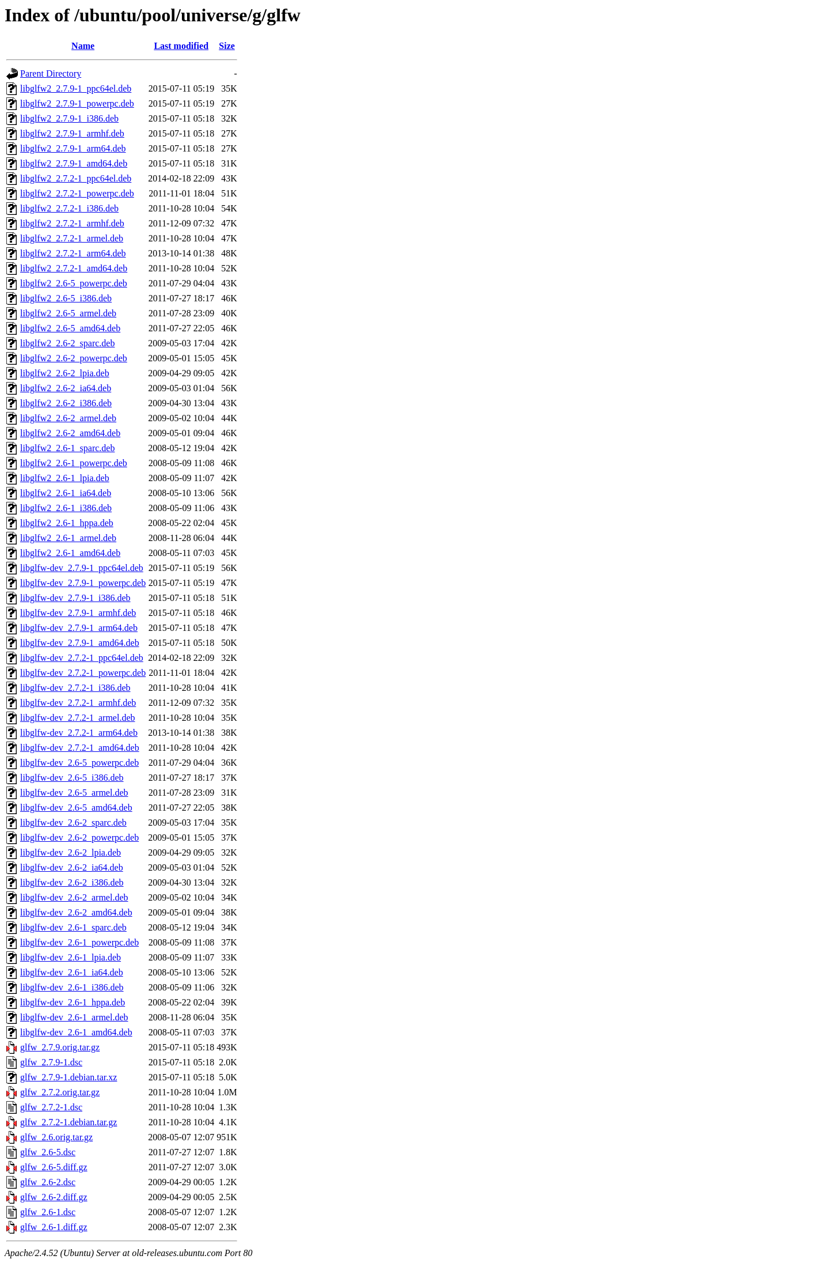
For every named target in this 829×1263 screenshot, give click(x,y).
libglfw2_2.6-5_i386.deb (66, 298)
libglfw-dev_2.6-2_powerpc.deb (79, 837)
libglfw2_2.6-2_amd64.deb (70, 433)
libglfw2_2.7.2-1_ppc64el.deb (75, 178)
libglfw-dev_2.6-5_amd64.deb (76, 807)
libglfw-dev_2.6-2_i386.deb (72, 882)
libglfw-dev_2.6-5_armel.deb (74, 792)
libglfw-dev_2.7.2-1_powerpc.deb (83, 673)
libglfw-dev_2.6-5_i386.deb (72, 777)
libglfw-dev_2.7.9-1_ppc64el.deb (81, 568)
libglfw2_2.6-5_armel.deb (68, 313)
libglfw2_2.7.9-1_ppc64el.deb (75, 88)
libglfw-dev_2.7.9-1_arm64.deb (79, 628)
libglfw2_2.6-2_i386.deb (66, 403)
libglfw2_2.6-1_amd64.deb (70, 553)
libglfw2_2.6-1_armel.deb (68, 538)
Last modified (181, 46)
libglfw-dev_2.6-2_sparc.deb (73, 822)
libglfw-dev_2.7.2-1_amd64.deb (79, 747)
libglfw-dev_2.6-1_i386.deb (72, 987)
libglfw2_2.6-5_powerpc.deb (73, 283)
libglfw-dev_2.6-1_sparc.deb (73, 927)
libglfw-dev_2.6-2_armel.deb (74, 897)
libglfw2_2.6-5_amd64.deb (70, 328)
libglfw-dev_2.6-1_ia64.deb (71, 972)
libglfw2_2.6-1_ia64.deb (65, 493)
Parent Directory (50, 73)
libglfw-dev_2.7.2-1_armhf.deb (78, 703)
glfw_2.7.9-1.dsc (51, 1062)
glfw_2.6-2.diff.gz (54, 1197)
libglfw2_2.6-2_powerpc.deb (73, 358)
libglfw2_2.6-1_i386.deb (66, 508)
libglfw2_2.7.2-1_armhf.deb (72, 223)
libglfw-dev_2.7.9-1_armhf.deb (78, 613)
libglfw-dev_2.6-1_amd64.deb (76, 1032)
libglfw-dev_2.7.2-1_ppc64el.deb (81, 658)
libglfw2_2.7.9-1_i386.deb (69, 118)
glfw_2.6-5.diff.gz (54, 1167)
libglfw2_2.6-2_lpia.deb (64, 373)
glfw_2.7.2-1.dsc (51, 1107)
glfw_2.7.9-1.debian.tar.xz (68, 1077)
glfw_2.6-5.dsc (47, 1152)
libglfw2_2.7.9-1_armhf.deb (72, 133)
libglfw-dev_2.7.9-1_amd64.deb (79, 643)
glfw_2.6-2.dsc (47, 1182)
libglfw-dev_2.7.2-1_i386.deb (75, 688)
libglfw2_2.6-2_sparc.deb (67, 343)
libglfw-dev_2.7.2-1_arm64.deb (79, 733)
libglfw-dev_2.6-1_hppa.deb (72, 1002)
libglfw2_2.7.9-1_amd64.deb (73, 163)
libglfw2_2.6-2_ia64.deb (65, 388)
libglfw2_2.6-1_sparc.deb (67, 448)
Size (227, 46)
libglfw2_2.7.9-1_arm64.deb (73, 148)
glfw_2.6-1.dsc (47, 1212)
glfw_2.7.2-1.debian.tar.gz (68, 1122)
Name (82, 46)
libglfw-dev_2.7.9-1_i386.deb (75, 598)
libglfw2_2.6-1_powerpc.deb (73, 463)
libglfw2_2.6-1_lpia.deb (64, 478)
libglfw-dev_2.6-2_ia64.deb (71, 867)
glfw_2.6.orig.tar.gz (56, 1137)
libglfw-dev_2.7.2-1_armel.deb (77, 718)
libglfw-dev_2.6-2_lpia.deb (70, 852)
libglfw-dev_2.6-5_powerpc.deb (79, 762)
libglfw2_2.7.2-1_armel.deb (71, 238)
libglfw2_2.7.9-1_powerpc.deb (77, 103)
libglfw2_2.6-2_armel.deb (68, 418)
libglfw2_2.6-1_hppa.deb (66, 523)
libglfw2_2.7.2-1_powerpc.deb (77, 193)
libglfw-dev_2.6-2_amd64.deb (76, 912)
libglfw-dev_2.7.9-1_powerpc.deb (83, 583)
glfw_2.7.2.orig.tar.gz (60, 1092)
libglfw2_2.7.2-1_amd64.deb (73, 268)
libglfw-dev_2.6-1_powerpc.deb (79, 942)
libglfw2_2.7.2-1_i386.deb (69, 208)
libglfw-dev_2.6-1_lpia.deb (70, 957)
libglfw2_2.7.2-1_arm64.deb (73, 253)
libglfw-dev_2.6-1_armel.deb (74, 1017)
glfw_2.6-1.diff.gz (54, 1227)
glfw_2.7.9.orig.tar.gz (60, 1047)
